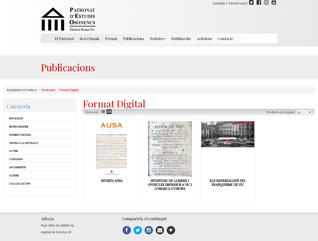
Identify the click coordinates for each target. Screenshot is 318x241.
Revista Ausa (112, 180)
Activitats (204, 38)
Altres (14, 175)
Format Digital (69, 90)
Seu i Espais (89, 38)
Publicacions (133, 38)
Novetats (16, 118)
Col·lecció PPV (20, 183)
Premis (111, 38)
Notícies (158, 38)
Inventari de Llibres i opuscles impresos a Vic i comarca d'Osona (170, 184)
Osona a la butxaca (23, 143)
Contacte (219, 3)
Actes (13, 151)
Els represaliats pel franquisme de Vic (228, 182)
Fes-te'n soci (237, 3)
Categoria (18, 106)
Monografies (18, 126)
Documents (17, 167)
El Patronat (64, 38)
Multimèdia (181, 38)
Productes (48, 90)
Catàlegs (16, 159)
